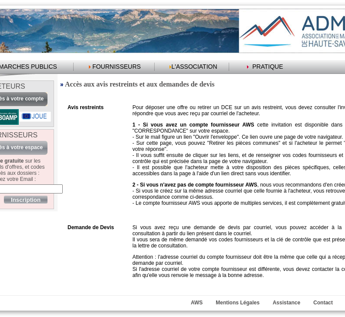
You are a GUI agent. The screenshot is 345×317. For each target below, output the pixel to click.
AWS (197, 303)
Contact (323, 303)
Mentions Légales (238, 303)
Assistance (286, 303)
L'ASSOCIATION (194, 66)
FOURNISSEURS (116, 66)
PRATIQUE (267, 66)
